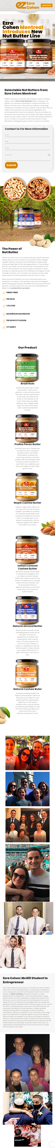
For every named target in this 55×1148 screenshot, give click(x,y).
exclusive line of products (20, 288)
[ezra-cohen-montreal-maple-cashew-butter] (27, 474)
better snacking (16, 994)
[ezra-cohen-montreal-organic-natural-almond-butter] (27, 597)
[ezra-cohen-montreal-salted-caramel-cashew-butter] (27, 536)
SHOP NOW (46, 5)
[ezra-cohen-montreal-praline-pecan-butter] (27, 415)
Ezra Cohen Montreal (24, 101)
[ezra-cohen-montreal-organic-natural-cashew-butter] (27, 660)
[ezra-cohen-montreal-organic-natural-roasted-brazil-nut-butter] (27, 354)
